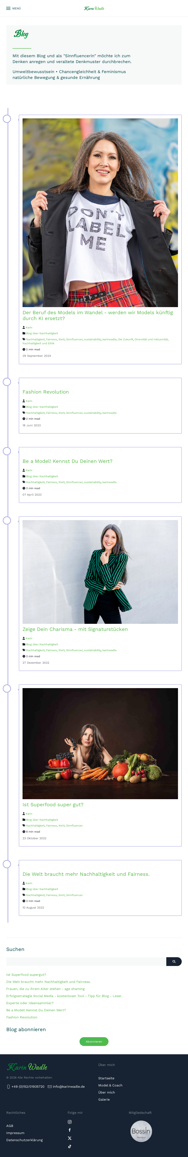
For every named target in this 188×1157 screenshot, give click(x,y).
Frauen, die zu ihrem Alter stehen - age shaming (45, 989)
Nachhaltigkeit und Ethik (38, 343)
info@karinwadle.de (69, 1087)
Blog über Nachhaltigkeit (42, 333)
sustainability (92, 339)
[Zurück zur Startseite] (94, 8)
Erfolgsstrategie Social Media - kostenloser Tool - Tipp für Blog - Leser (64, 996)
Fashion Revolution (21, 1017)
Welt (61, 339)
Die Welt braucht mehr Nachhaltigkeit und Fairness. (48, 982)
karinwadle (109, 339)
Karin (29, 327)
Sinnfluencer (74, 339)
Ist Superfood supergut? (26, 975)
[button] (13, 8)
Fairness (51, 339)
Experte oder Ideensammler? (30, 1003)
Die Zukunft (125, 339)
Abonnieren (94, 1041)
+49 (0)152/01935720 (25, 1087)
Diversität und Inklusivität (151, 339)
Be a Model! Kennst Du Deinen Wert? (36, 1010)
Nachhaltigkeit (35, 339)
